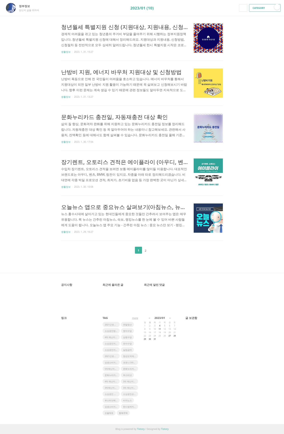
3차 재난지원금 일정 (130, 387)
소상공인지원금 (112, 349)
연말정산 (127, 324)
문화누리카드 (111, 375)
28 (175, 335)
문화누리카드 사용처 (130, 368)
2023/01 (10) (142, 8)
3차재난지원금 (112, 387)
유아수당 (127, 343)
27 (170, 335)
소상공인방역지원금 (112, 330)
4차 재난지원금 (112, 381)
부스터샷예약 (111, 400)
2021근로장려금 (112, 324)
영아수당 (127, 330)
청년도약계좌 (129, 356)
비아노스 (127, 400)
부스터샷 (127, 375)
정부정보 (26, 6)
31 (155, 339)
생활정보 (66, 51)
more (135, 318)
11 (160, 329)
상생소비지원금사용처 (112, 362)
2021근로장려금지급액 (112, 356)
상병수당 (127, 337)
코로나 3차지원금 (130, 362)
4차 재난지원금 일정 (112, 337)
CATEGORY (265, 8)
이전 (128, 250)
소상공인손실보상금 (130, 394)
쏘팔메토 (109, 413)
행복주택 (123, 413)
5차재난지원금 (112, 368)
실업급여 (127, 349)
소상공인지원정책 (112, 343)
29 (145, 339)
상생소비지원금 (112, 406)
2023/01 (159, 318)
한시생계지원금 (130, 406)
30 (150, 339)
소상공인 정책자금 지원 (112, 394)
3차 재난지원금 (130, 381)
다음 (155, 250)
